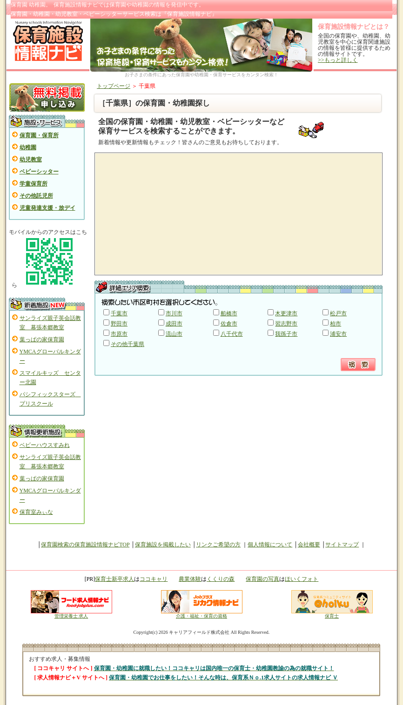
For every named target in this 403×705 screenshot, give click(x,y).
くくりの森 (221, 579)
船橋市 (229, 313)
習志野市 (286, 323)
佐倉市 (229, 323)
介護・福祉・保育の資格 (201, 614)
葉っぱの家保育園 (42, 339)
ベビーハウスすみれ (45, 445)
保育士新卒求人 (114, 579)
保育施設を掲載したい (163, 544)
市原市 (119, 334)
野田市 (119, 323)
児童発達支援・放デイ (47, 208)
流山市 (174, 334)
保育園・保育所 (39, 135)
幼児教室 (31, 159)
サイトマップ (342, 544)
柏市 (335, 323)
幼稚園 (28, 147)
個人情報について (270, 544)
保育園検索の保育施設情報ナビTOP (85, 544)
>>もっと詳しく (338, 60)
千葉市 (119, 313)
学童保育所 (33, 183)
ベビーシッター (39, 171)
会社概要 (309, 544)
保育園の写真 (262, 579)
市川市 (174, 313)
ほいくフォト (301, 579)
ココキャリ (154, 579)
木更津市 (286, 313)
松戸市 (338, 313)
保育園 (117, 4)
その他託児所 (36, 196)
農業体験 (190, 579)
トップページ (113, 86)
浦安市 (338, 334)
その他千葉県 (127, 344)
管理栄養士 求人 (71, 616)
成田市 (174, 323)
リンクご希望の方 (218, 544)
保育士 (332, 614)
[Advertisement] (173, 214)
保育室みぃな (36, 512)
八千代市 (232, 334)
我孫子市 (286, 334)
